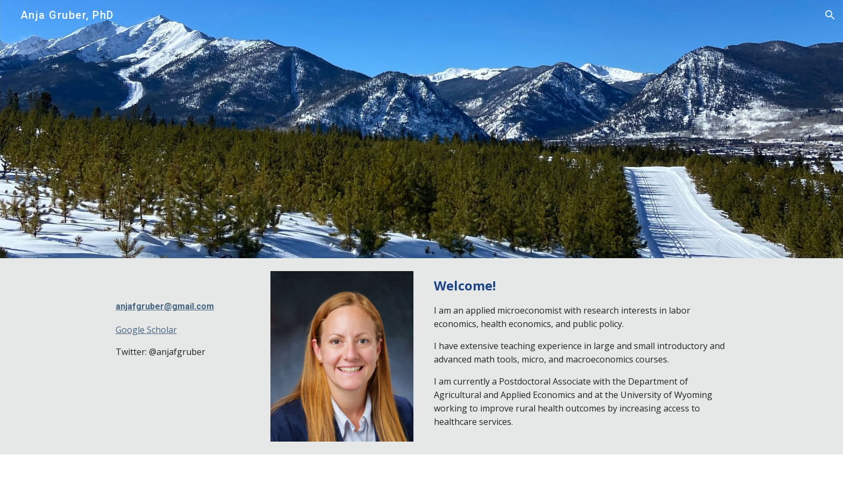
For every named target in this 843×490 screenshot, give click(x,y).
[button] (830, 15)
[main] (182, 317)
